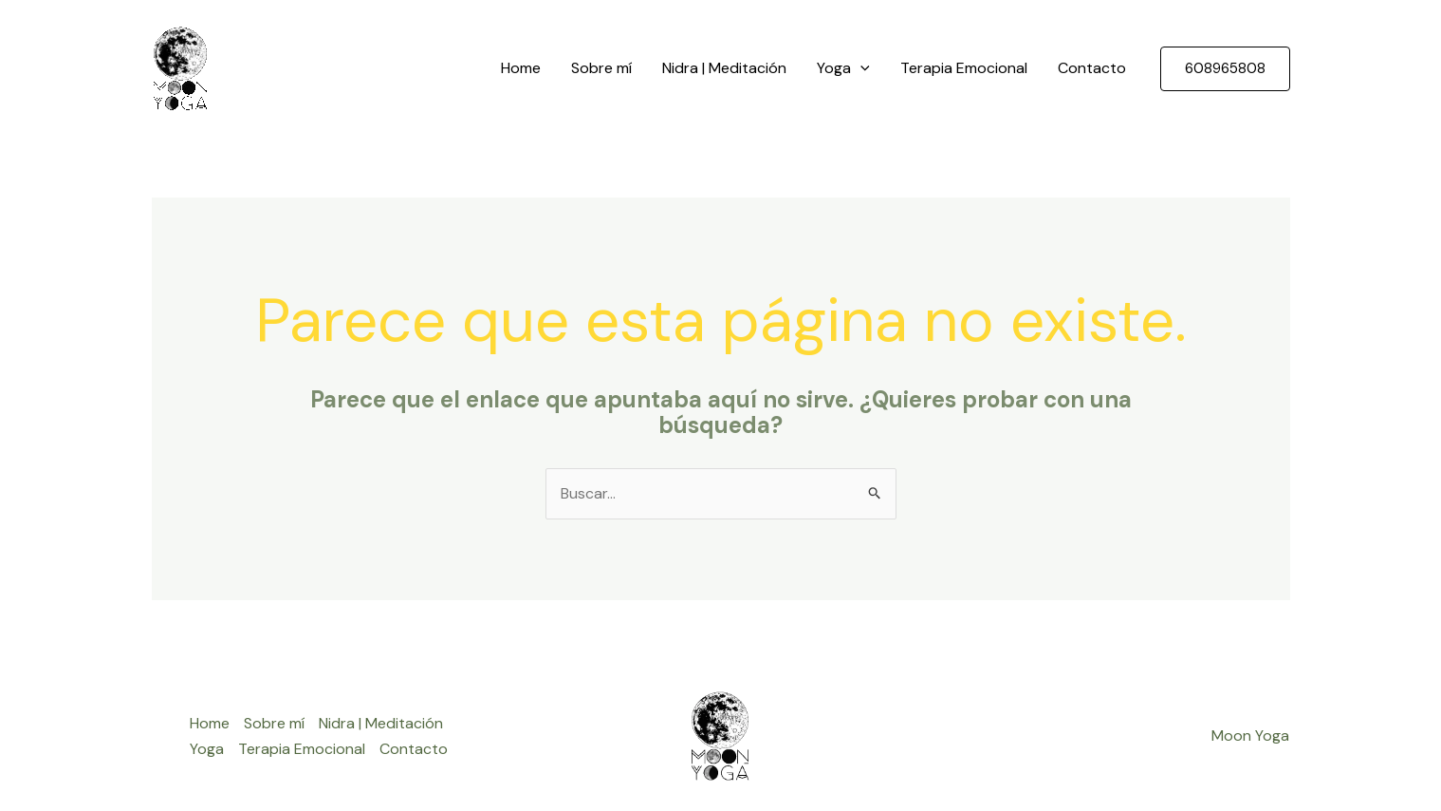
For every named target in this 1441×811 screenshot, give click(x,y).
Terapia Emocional (963, 68)
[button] (1225, 69)
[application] (860, 68)
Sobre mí (601, 68)
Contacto (1092, 68)
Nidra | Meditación (724, 68)
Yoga (843, 68)
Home (521, 68)
